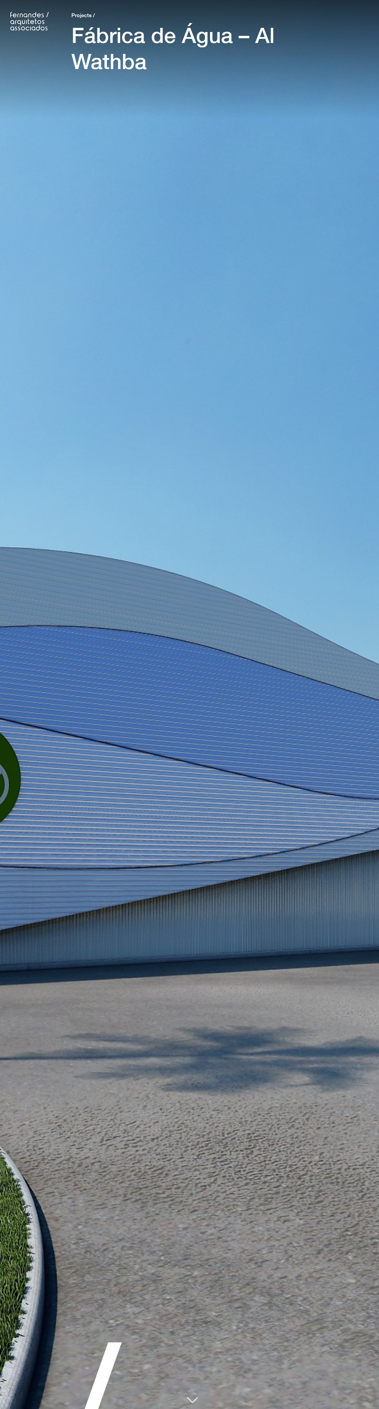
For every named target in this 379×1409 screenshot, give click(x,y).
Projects (81, 15)
